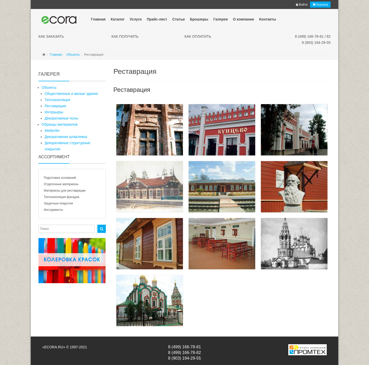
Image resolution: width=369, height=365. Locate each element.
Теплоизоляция (57, 100)
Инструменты (53, 210)
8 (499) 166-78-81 (184, 347)
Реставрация (55, 106)
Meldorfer (52, 131)
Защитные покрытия (58, 203)
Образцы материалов (60, 124)
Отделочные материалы (61, 184)
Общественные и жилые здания (71, 94)
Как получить (125, 36)
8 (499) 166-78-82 (184, 352)
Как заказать (51, 36)
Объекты (49, 87)
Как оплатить (197, 36)
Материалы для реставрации (65, 190)
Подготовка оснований (60, 178)
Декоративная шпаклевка (66, 137)
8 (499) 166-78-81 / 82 (313, 36)
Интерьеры (54, 112)
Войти (302, 4)
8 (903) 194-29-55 (316, 43)
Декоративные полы (61, 118)
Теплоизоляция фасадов (61, 197)
